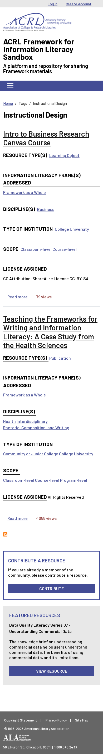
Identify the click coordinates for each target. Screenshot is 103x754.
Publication (60, 357)
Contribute (51, 588)
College (62, 229)
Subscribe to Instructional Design (5, 534)
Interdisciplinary (32, 421)
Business (45, 209)
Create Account (78, 4)
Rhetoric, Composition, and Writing (36, 427)
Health (9, 421)
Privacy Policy (56, 720)
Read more (17, 296)
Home (8, 103)
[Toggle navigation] (10, 86)
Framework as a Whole (24, 192)
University (79, 229)
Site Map (81, 720)
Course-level (64, 249)
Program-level (73, 480)
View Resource (51, 670)
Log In (52, 4)
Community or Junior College (30, 453)
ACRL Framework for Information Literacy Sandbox (38, 49)
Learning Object (64, 155)
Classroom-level (36, 249)
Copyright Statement (20, 720)
